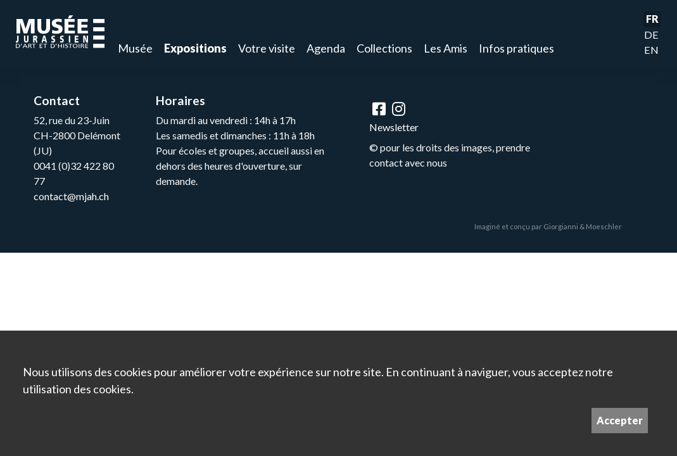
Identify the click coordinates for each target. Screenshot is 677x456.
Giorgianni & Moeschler (582, 226)
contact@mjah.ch (71, 196)
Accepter (620, 420)
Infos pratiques (516, 48)
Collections (384, 48)
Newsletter (394, 127)
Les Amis (445, 48)
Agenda (326, 48)
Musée (135, 48)
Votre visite (266, 48)
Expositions (195, 48)
